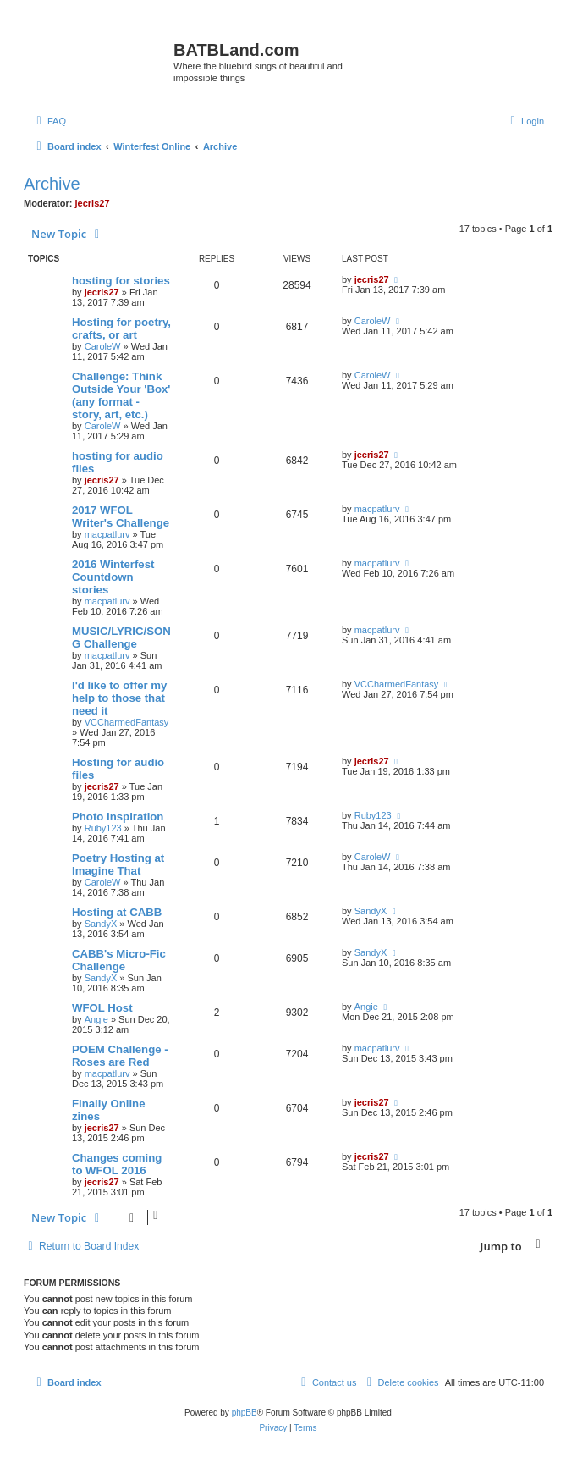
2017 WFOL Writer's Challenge (120, 516)
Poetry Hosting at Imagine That (118, 864)
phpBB (244, 1412)
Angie (96, 1019)
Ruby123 (103, 828)
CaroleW (103, 346)
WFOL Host (102, 1008)
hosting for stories (121, 280)
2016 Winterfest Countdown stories (113, 577)
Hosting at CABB (117, 912)
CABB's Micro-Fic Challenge (119, 960)
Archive (52, 183)
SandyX (101, 924)
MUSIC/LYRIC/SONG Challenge (121, 637)
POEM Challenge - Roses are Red (120, 1055)
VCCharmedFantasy (127, 722)
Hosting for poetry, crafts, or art (121, 328)
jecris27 (92, 203)
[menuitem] (49, 121)
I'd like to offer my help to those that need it (119, 698)
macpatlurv (107, 534)
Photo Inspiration (117, 816)
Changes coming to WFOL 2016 (117, 1164)
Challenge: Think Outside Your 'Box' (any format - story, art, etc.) (121, 395)
